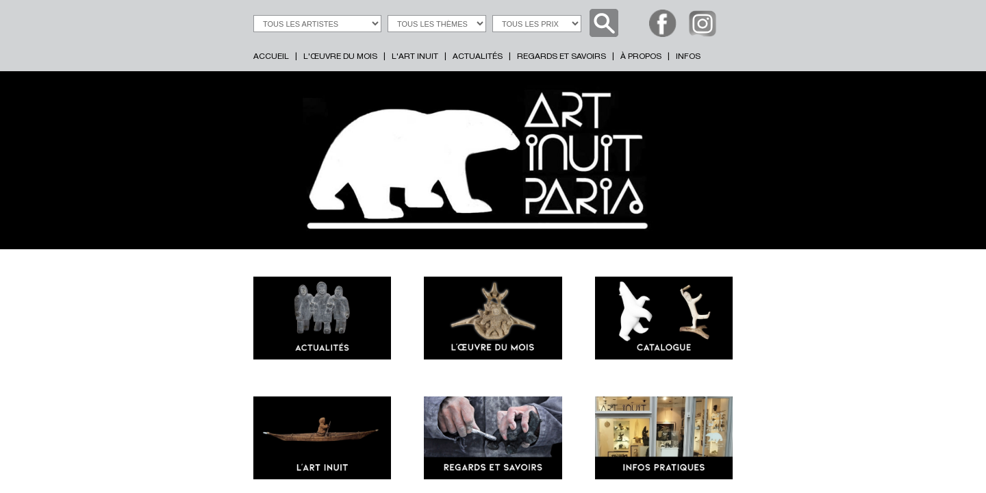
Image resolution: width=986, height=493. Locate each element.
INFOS (688, 57)
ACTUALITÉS (478, 57)
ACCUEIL (271, 57)
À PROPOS (640, 57)
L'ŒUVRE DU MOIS (340, 57)
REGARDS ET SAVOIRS (561, 57)
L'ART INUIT (415, 57)
